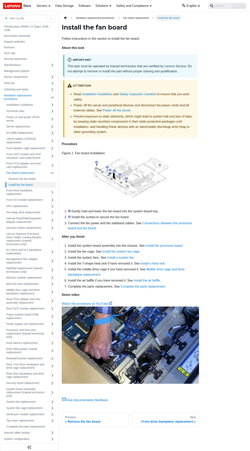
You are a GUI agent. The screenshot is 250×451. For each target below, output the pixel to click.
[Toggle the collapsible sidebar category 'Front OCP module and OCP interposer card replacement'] (52, 156)
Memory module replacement (24, 277)
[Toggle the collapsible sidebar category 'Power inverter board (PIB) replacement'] (52, 316)
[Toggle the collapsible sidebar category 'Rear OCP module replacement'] (52, 309)
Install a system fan (120, 257)
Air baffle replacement (19, 132)
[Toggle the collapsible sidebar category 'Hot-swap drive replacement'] (52, 212)
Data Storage (64, 5)
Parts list (9, 83)
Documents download (17, 35)
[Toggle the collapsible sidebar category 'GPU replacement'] (52, 206)
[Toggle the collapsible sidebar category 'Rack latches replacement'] (52, 343)
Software (84, 5)
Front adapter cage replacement (25, 148)
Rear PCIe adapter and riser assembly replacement (23, 301)
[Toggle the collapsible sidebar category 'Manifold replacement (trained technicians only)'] (52, 270)
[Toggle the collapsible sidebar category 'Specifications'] (52, 65)
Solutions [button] (101, 5)
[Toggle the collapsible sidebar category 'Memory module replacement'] (52, 278)
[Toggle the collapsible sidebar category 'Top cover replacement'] (52, 421)
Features (9, 47)
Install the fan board (21, 184)
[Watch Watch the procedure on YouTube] (130, 345)
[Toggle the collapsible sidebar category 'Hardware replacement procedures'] (52, 97)
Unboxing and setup (16, 89)
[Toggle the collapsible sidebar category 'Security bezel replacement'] (52, 383)
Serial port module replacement (25, 414)
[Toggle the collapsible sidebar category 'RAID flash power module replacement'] (52, 350)
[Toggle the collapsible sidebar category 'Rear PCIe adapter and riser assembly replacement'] (52, 301)
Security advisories (15, 58)
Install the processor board (164, 245)
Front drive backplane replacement (19, 192)
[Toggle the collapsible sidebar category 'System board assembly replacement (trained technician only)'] (52, 392)
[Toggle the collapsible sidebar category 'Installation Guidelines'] (52, 105)
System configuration (16, 438)
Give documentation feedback (85, 400)
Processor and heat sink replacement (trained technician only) (25, 333)
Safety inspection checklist (138, 94)
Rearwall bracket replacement (24, 358)
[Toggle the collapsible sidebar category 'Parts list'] (52, 83)
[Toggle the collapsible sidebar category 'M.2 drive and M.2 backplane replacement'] (52, 251)
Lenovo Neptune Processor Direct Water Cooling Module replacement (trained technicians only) (23, 239)
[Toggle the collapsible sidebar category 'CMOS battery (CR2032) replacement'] (52, 140)
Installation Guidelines (19, 104)
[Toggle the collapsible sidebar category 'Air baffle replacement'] (52, 133)
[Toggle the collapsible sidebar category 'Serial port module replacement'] (52, 414)
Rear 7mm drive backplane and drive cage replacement (25, 366)
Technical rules (15, 111)
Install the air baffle (147, 280)
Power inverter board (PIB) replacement (22, 316)
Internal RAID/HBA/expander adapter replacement (23, 220)
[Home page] (65, 18)
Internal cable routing (16, 432)
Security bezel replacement (22, 383)
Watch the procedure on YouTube (87, 303)
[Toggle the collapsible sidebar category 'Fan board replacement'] (52, 173)
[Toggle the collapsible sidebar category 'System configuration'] (52, 439)
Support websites (14, 41)
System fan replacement (21, 401)
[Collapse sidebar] (29, 447)
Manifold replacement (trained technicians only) (24, 270)
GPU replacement (17, 206)
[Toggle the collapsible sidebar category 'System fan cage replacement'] (52, 408)
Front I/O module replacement (24, 199)
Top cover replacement (20, 420)
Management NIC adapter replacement (22, 260)
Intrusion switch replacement (23, 227)
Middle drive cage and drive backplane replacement (23, 291)
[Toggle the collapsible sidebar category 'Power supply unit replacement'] (52, 324)
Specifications (12, 64)
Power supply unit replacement (25, 323)
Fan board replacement (20, 172)
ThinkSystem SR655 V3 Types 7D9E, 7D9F (26, 28)
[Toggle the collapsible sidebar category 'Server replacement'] (52, 127)
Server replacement (18, 126)
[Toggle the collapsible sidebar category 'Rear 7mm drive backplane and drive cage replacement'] (52, 366)
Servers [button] (42, 5)
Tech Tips (9, 53)
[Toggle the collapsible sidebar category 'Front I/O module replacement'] (52, 200)
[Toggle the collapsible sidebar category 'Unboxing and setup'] (52, 89)
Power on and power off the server (23, 119)
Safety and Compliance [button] (132, 5)
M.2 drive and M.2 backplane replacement (23, 251)
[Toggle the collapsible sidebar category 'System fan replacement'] (52, 402)
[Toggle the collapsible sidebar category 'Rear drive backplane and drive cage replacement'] (52, 375)
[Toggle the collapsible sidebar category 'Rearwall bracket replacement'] (52, 358)
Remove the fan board (22, 178)
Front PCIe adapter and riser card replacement (23, 165)
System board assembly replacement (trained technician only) (25, 392)
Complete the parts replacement (25, 426)
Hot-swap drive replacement (23, 212)
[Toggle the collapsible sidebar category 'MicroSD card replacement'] (52, 284)
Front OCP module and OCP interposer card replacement (23, 156)
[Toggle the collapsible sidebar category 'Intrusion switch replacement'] (52, 228)
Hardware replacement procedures (18, 97)
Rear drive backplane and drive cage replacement (25, 375)
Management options (16, 71)
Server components (16, 76)
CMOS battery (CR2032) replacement (21, 140)
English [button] (189, 5)
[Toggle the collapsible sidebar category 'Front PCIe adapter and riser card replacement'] (52, 165)
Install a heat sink (152, 263)
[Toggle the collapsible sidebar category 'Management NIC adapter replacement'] (52, 260)
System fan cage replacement (24, 408)
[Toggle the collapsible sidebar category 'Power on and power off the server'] (52, 119)
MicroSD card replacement (22, 283)
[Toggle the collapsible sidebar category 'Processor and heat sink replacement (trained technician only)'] (52, 333)
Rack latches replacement (22, 342)
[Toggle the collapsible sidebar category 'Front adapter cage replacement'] (52, 148)
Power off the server (116, 110)
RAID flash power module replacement (21, 350)
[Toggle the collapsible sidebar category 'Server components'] (52, 77)
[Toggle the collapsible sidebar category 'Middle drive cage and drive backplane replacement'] (52, 291)
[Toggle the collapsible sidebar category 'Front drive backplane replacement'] (52, 192)
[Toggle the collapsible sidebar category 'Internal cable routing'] (52, 433)
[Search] (227, 6)
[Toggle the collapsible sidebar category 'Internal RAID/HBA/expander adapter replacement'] (52, 220)
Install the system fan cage (120, 251)
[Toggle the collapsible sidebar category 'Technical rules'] (52, 111)
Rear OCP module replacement (25, 308)
